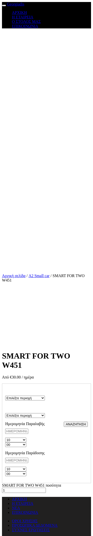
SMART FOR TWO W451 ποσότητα (31, 485)
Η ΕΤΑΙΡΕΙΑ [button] (22, 17)
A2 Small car (39, 276)
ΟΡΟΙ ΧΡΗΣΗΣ (25, 521)
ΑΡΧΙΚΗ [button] (19, 12)
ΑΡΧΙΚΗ (19, 499)
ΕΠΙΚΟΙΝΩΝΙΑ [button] (25, 26)
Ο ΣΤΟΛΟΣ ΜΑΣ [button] (26, 21)
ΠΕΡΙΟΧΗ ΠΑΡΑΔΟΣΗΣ (17, 408)
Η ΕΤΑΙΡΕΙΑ (22, 503)
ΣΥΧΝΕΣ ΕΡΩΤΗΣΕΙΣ (31, 530)
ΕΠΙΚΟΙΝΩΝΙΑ (25, 512)
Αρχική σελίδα (14, 276)
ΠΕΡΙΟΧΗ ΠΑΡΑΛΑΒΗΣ (17, 391)
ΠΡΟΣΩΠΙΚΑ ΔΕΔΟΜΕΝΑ (35, 525)
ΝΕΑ (16, 508)
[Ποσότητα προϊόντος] (24, 490)
